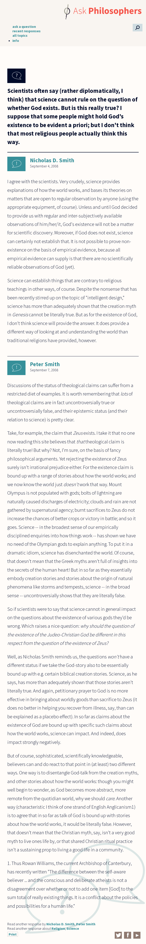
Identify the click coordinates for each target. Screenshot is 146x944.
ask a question (24, 26)
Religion (58, 928)
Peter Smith (45, 364)
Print (13, 934)
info (15, 40)
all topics (20, 35)
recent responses (26, 31)
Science (73, 928)
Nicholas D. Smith (52, 160)
